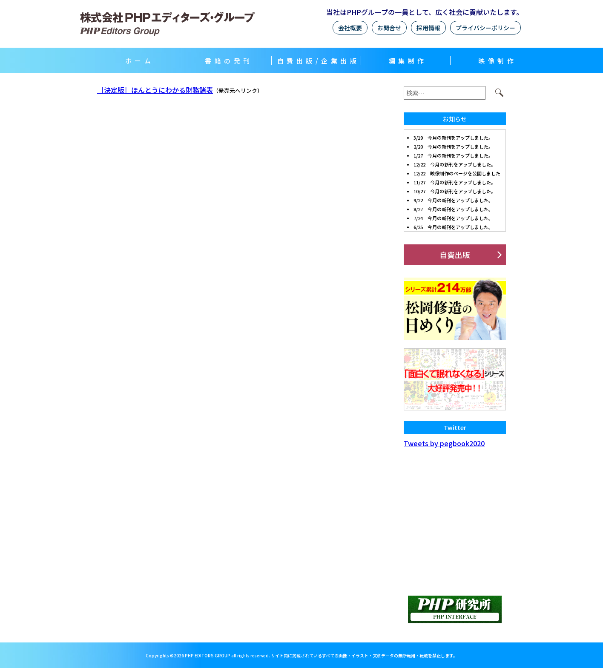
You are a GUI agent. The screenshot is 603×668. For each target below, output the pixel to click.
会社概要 (350, 27)
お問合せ (389, 27)
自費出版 (454, 254)
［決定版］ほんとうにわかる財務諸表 (155, 90)
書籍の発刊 (229, 60)
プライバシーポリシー (485, 27)
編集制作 (408, 60)
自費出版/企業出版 (318, 60)
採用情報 (428, 27)
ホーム (139, 60)
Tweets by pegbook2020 (444, 443)
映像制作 (497, 60)
